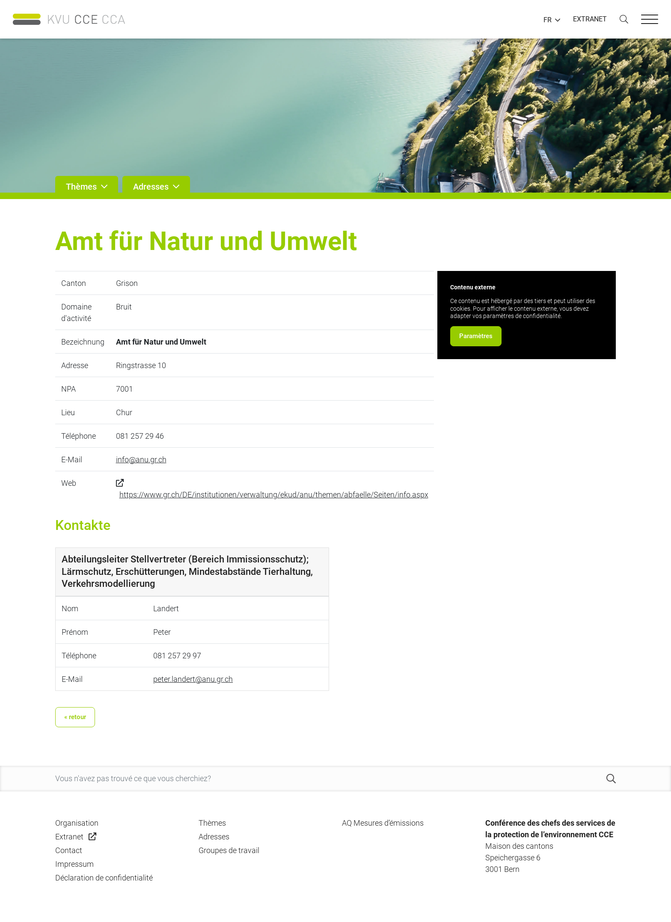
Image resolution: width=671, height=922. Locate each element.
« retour (75, 717)
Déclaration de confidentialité (104, 877)
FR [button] (547, 20)
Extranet (69, 836)
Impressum (74, 864)
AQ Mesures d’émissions (383, 822)
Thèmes (212, 822)
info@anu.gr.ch (141, 459)
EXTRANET (590, 19)
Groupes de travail (229, 850)
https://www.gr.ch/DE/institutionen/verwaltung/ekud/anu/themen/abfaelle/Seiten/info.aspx (273, 494)
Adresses (214, 836)
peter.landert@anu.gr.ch (193, 679)
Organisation (76, 822)
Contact (68, 850)
